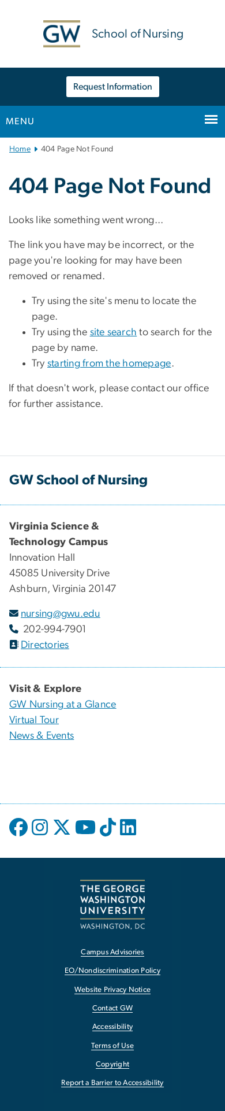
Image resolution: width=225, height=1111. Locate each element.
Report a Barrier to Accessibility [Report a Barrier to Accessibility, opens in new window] (112, 1083)
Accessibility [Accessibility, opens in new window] (112, 1027)
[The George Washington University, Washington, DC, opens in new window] (112, 904)
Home (20, 149)
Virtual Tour (34, 720)
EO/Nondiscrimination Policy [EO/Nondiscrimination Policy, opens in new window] (112, 971)
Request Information (112, 86)
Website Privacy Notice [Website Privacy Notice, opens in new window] (112, 990)
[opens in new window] (19, 835)
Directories (45, 645)
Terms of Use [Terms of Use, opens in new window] (112, 1046)
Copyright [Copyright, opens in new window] (112, 1064)
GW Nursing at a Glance (63, 704)
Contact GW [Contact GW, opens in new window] (112, 1008)
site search (113, 332)
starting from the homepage (109, 363)
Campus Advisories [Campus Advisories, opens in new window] (112, 952)
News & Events (41, 736)
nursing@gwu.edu (60, 614)
